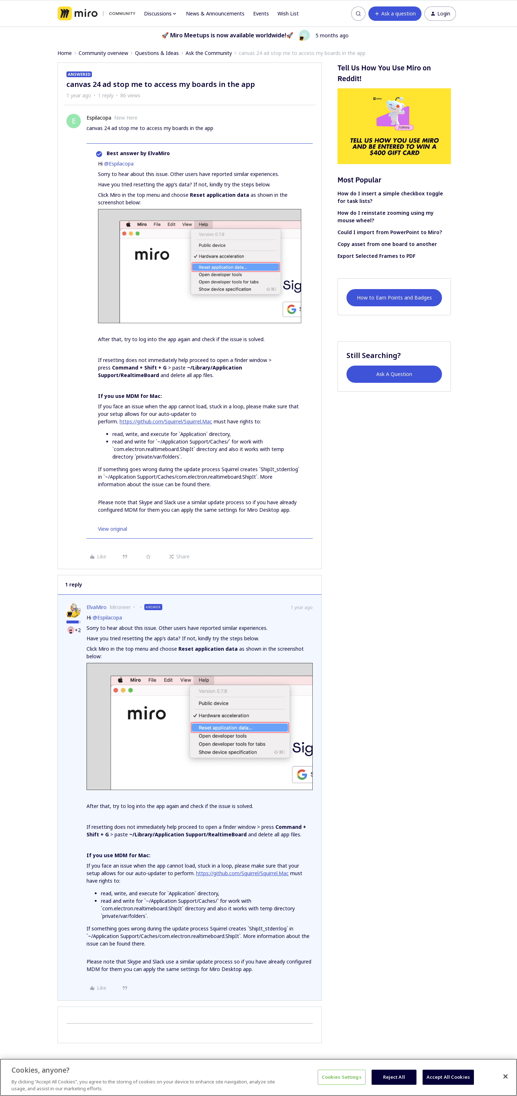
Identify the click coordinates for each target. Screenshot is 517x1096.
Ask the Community (209, 53)
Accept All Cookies (448, 1077)
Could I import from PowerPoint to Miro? (389, 232)
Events (261, 13)
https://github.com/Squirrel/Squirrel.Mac (166, 421)
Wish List (288, 13)
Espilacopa (99, 117)
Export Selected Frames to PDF (376, 255)
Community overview (103, 53)
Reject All (394, 1077)
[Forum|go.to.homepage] (96, 13)
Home (64, 53)
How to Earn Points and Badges (394, 297)
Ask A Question (394, 374)
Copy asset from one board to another (387, 244)
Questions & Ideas (157, 53)
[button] (394, 13)
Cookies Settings (342, 1077)
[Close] (505, 1077)
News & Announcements (215, 13)
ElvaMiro (97, 607)
